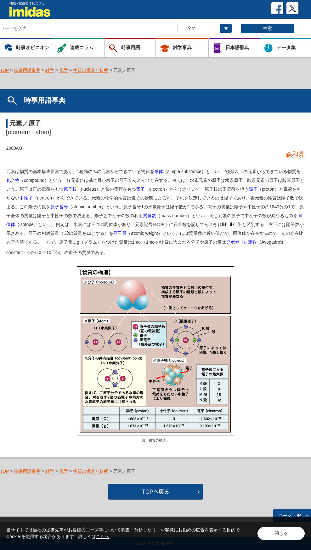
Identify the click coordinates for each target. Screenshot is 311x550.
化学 (63, 70)
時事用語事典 (27, 70)
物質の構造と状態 (90, 70)
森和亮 (295, 154)
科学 (49, 70)
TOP (4, 70)
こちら (102, 536)
